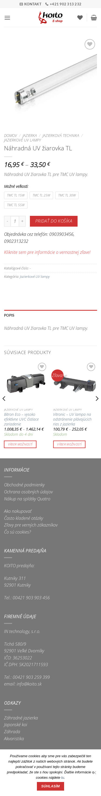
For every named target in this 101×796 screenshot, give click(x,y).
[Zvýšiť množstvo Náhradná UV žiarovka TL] (22, 221)
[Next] (96, 409)
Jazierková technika (61, 135)
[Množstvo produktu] (15, 221)
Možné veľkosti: (16, 186)
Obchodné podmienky (24, 485)
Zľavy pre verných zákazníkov (31, 525)
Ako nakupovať (18, 511)
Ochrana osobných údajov (28, 492)
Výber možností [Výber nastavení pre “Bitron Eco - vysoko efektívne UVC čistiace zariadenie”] (20, 444)
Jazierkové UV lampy (22, 140)
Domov (10, 135)
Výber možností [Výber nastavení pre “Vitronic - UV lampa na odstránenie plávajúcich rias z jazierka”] (69, 444)
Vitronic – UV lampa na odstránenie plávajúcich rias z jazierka (72, 419)
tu (62, 778)
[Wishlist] (80, 17)
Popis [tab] (9, 315)
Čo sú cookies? (17, 532)
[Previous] (4, 409)
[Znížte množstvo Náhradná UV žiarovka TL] (7, 221)
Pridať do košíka (53, 221)
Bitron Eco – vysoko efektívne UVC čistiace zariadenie (21, 419)
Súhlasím (50, 786)
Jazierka (30, 135)
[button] (7, 17)
